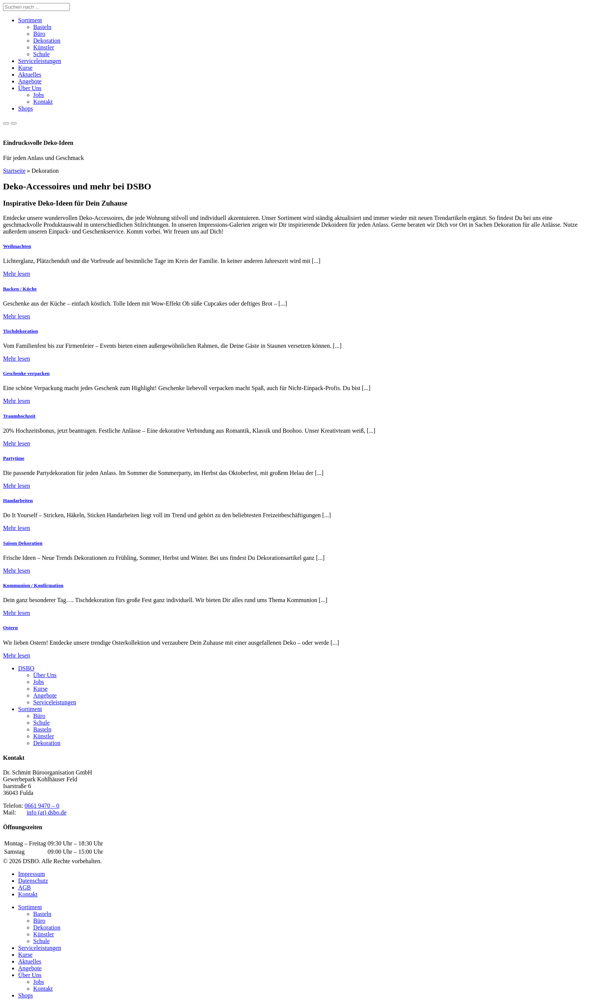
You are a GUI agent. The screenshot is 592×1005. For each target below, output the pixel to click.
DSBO (26, 668)
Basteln (42, 27)
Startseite (14, 171)
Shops (25, 108)
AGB (24, 887)
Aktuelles (29, 74)
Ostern (10, 627)
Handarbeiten (18, 500)
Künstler (43, 47)
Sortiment (30, 20)
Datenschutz (33, 880)
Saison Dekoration (22, 543)
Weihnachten (17, 246)
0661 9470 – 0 (42, 805)
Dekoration (46, 40)
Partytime (14, 458)
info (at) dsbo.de (46, 812)
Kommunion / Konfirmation (33, 585)
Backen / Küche (20, 289)
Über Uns (30, 88)
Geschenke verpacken (26, 373)
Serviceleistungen (39, 61)
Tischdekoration (20, 331)
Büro (39, 34)
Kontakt (43, 101)
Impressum (31, 874)
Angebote (30, 81)
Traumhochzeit (19, 416)
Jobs (38, 95)
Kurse (25, 68)
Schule (41, 54)
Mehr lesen (16, 273)
